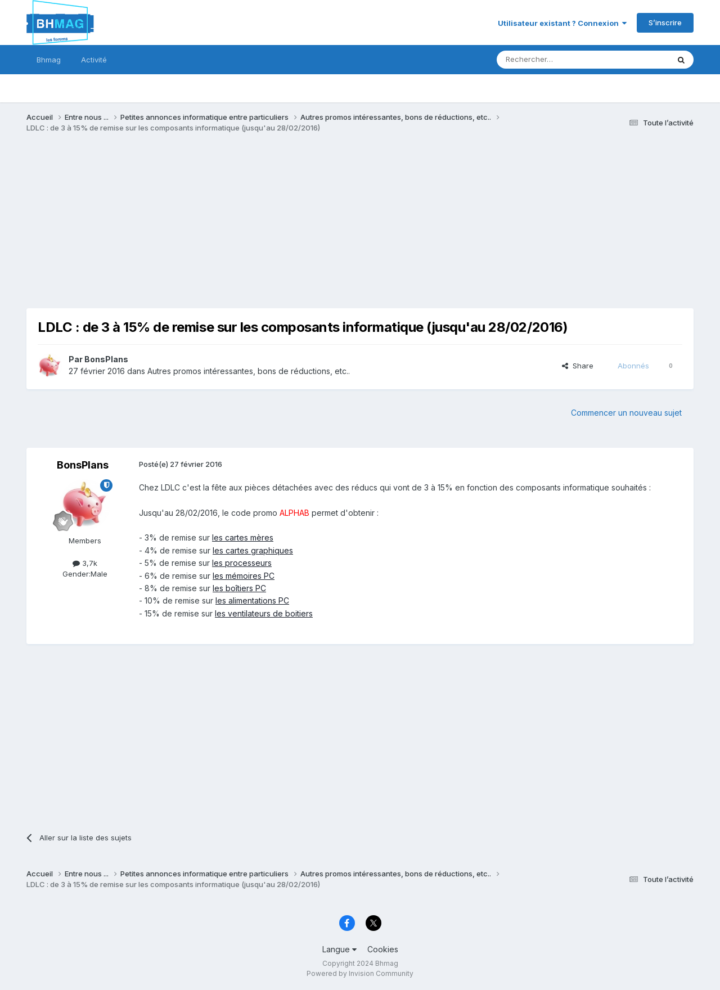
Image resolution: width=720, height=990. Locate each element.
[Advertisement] (231, 229)
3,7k (85, 563)
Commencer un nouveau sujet (626, 412)
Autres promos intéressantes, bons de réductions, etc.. (248, 371)
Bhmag (49, 59)
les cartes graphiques (253, 550)
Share (577, 365)
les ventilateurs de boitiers (264, 613)
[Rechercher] (558, 60)
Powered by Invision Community (360, 973)
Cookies (382, 949)
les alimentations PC (252, 600)
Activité (94, 59)
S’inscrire (665, 22)
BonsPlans (106, 359)
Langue (339, 949)
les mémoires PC (243, 575)
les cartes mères (242, 537)
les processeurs (242, 563)
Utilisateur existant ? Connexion (562, 23)
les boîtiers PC (239, 588)
